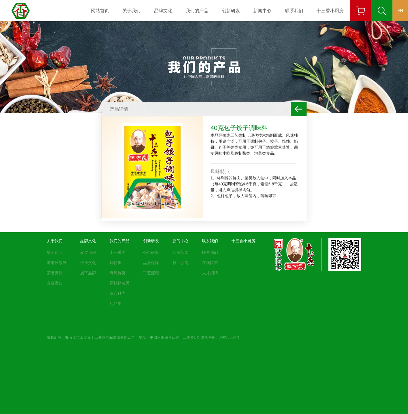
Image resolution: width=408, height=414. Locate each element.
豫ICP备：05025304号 (220, 337)
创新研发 (231, 10)
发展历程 (88, 252)
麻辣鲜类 (118, 273)
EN (400, 10)
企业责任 (55, 283)
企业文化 (88, 263)
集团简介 (55, 252)
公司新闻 (180, 252)
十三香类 (118, 252)
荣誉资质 (55, 273)
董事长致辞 (57, 263)
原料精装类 (119, 283)
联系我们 (294, 10)
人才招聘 (210, 273)
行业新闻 (180, 263)
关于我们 (131, 10)
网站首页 (100, 10)
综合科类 (118, 293)
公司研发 (151, 252)
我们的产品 (197, 10)
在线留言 (210, 263)
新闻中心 (262, 10)
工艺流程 (151, 273)
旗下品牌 (88, 273)
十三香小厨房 (330, 10)
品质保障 (151, 263)
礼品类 (116, 304)
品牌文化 (163, 10)
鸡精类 (116, 263)
